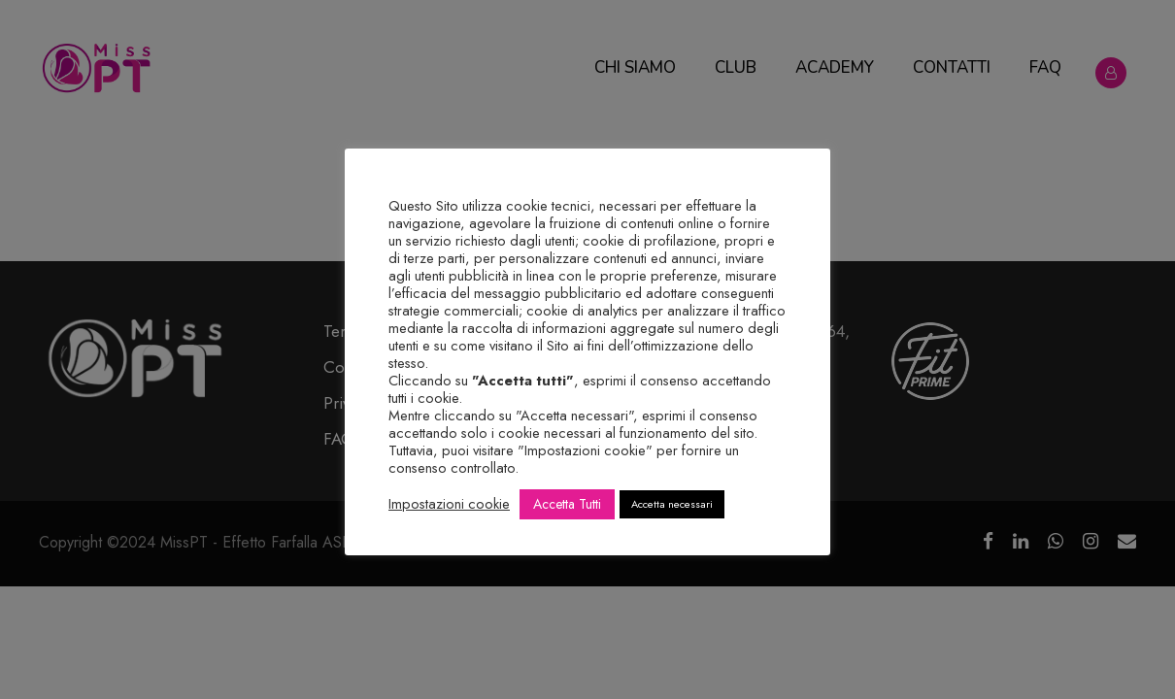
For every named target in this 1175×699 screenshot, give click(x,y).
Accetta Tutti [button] (567, 504)
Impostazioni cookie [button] (449, 504)
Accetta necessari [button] (672, 504)
